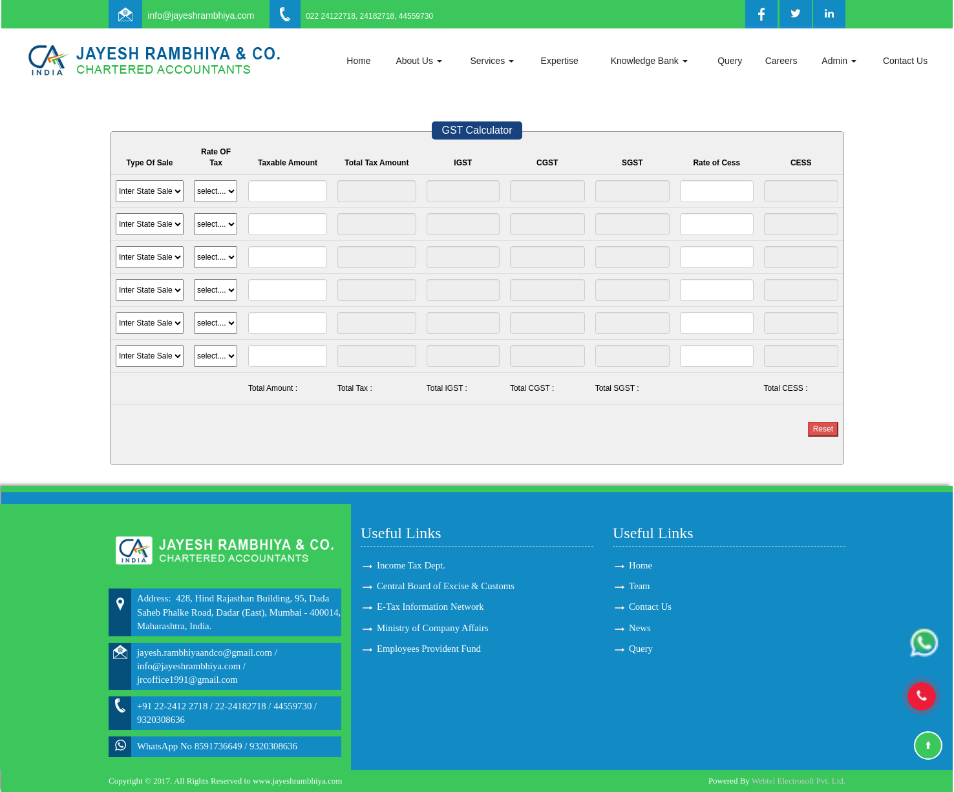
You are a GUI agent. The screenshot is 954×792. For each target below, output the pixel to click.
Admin (839, 61)
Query (729, 61)
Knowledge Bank (649, 61)
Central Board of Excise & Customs (445, 586)
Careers (781, 61)
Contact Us (905, 61)
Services (492, 61)
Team (639, 586)
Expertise (559, 61)
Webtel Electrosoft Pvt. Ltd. (798, 781)
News (640, 628)
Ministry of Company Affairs (433, 628)
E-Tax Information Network (430, 606)
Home (358, 61)
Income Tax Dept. (411, 565)
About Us (418, 61)
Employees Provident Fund (429, 648)
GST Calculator (476, 130)
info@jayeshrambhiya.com (200, 15)
